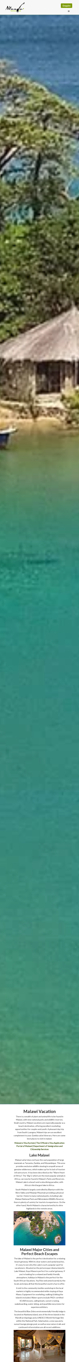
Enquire (66, 5)
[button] (68, 11)
